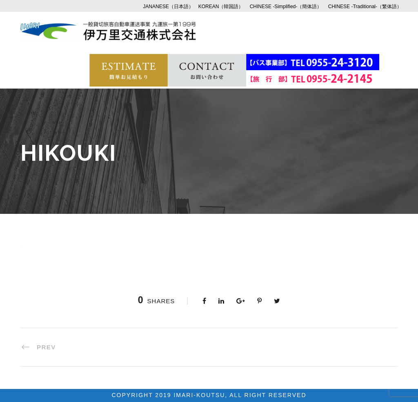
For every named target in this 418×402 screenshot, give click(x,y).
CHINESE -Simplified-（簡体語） (286, 6)
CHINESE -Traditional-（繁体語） (365, 6)
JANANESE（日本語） (168, 6)
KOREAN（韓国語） (221, 6)
